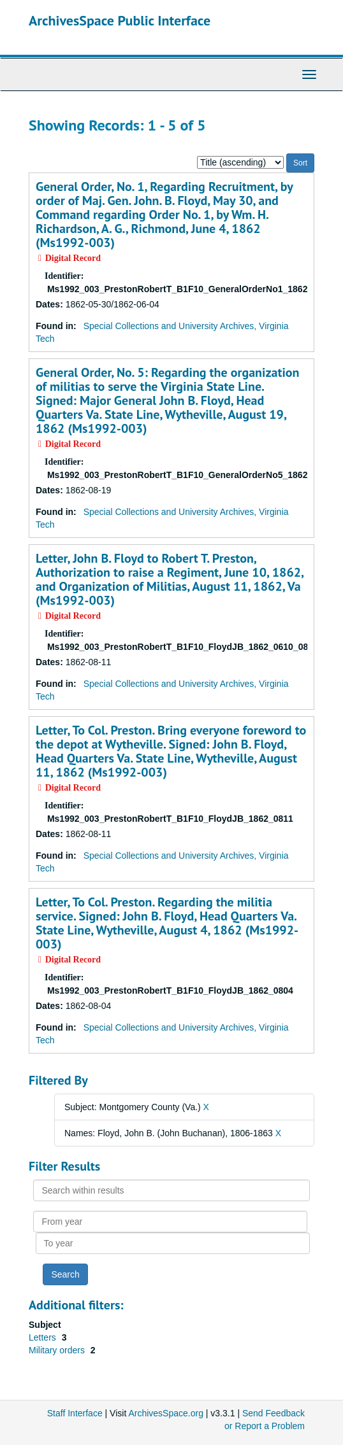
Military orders (58, 1350)
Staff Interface (75, 1413)
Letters (44, 1337)
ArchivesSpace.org (165, 1413)
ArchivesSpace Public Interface (119, 20)
